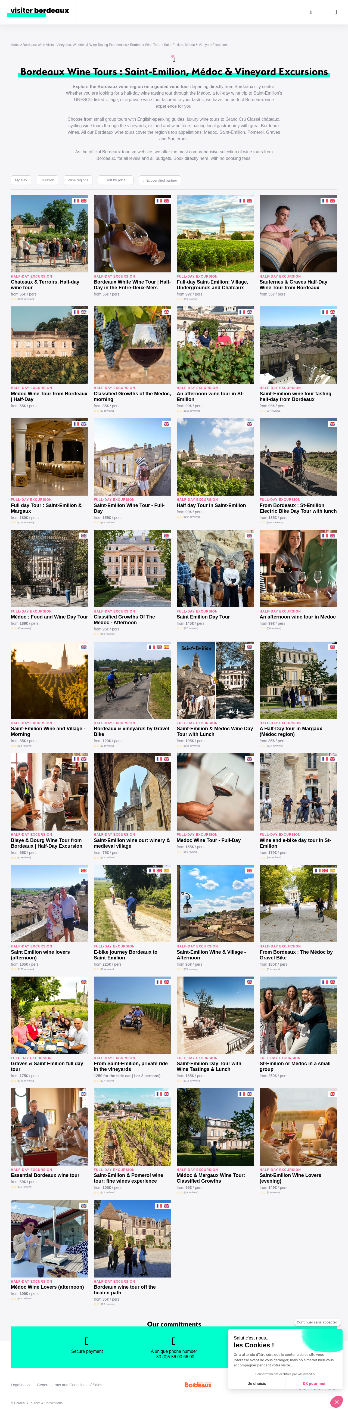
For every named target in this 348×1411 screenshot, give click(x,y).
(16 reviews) (274, 857)
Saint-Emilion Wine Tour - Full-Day (129, 508)
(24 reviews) (25, 745)
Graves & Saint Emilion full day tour (47, 1066)
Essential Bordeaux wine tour (45, 1175)
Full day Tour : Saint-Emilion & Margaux (46, 508)
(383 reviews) (26, 298)
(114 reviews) (275, 745)
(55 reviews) (108, 522)
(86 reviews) (191, 298)
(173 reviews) (26, 969)
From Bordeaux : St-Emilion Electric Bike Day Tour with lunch (298, 508)
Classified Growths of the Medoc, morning (132, 396)
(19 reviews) (25, 1186)
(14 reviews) (191, 1192)
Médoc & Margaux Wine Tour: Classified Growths (211, 1178)
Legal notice (21, 1385)
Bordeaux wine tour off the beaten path (125, 1289)
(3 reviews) (24, 628)
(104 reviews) (192, 516)
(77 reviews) (274, 410)
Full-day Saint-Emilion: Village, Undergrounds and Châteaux (212, 284)
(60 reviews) (274, 628)
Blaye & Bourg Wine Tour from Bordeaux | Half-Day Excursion (46, 843)
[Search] (311, 12)
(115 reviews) (192, 1080)
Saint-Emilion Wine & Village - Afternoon (211, 955)
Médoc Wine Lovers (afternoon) (47, 1287)
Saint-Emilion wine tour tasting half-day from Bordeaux (295, 396)
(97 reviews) (191, 628)
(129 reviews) (26, 522)
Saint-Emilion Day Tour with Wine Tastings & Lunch (209, 1066)
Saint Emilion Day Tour (203, 617)
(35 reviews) (191, 969)
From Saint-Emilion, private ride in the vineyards (131, 1066)
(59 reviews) (108, 857)
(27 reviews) (108, 1080)
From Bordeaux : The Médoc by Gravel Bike (296, 955)
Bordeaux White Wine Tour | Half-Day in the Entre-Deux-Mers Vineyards (132, 285)
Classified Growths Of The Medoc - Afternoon (124, 619)
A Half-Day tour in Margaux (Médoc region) (291, 731)
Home (15, 45)
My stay (21, 180)
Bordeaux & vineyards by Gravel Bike (131, 731)
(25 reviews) (108, 1304)
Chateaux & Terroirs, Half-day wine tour (45, 284)
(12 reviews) (108, 1192)
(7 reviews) (107, 410)
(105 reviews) (192, 745)
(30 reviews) (108, 633)
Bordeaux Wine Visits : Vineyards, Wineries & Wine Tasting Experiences (75, 45)
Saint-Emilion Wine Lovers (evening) (290, 1178)
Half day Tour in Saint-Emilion (211, 505)
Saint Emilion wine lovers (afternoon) (40, 955)
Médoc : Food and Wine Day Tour (49, 617)
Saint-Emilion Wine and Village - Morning (48, 731)
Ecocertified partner (162, 180)
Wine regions (78, 180)
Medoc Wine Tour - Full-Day (209, 840)
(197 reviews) (275, 522)
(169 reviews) (26, 1080)
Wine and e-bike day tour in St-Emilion (295, 843)
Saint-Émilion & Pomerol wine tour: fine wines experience (128, 1178)
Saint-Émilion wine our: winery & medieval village (132, 843)
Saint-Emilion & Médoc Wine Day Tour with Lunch (215, 731)
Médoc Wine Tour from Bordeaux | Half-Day (49, 396)
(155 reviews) (192, 410)
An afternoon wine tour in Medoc (298, 617)
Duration (47, 180)
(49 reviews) (25, 1298)
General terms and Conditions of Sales (69, 1385)
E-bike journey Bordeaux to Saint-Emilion (125, 955)
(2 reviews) (107, 745)
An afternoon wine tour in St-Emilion (210, 396)
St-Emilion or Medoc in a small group (295, 1066)
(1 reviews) (24, 857)
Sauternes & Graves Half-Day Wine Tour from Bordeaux (293, 284)
